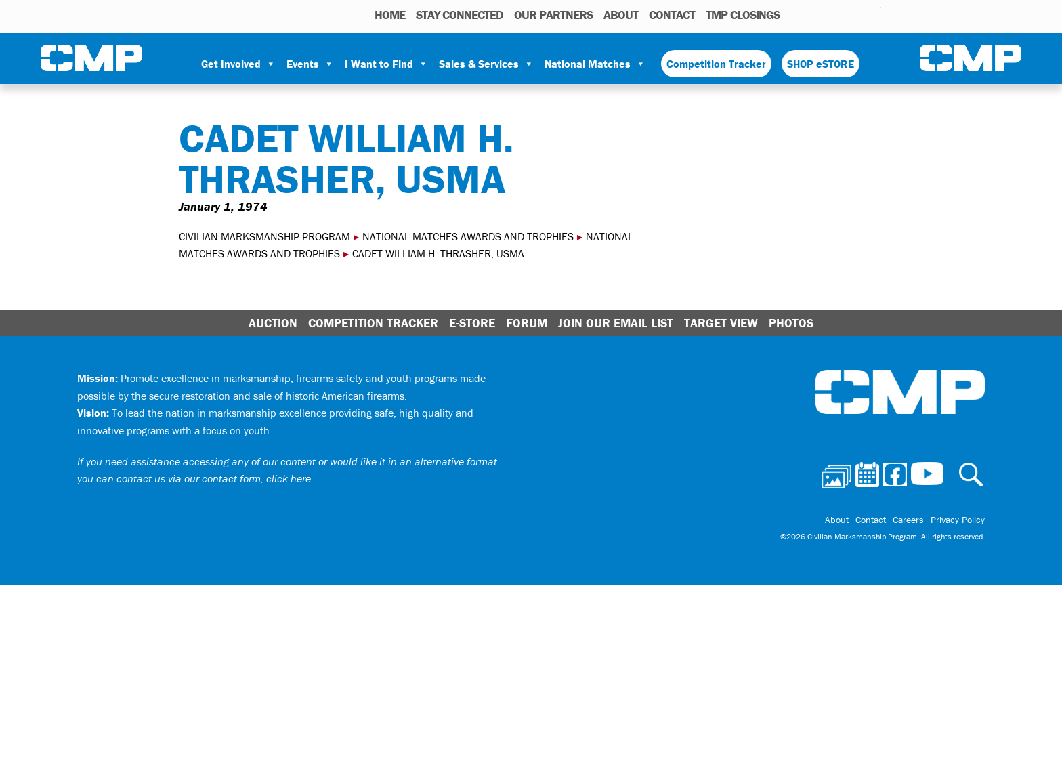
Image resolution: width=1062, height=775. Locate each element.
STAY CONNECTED (459, 14)
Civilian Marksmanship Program (91, 58)
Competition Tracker (716, 63)
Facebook (836, 14)
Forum (526, 323)
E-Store (472, 323)
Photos (795, 14)
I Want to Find (386, 63)
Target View (721, 323)
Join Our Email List (615, 323)
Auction (273, 323)
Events (310, 63)
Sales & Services (486, 63)
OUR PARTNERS (553, 14)
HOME (390, 14)
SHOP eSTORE (820, 63)
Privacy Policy (958, 520)
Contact (672, 14)
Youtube (872, 14)
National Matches (595, 63)
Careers (908, 520)
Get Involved (238, 63)
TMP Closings (743, 14)
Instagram (853, 14)
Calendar (816, 14)
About (620, 14)
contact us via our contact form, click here (213, 478)
